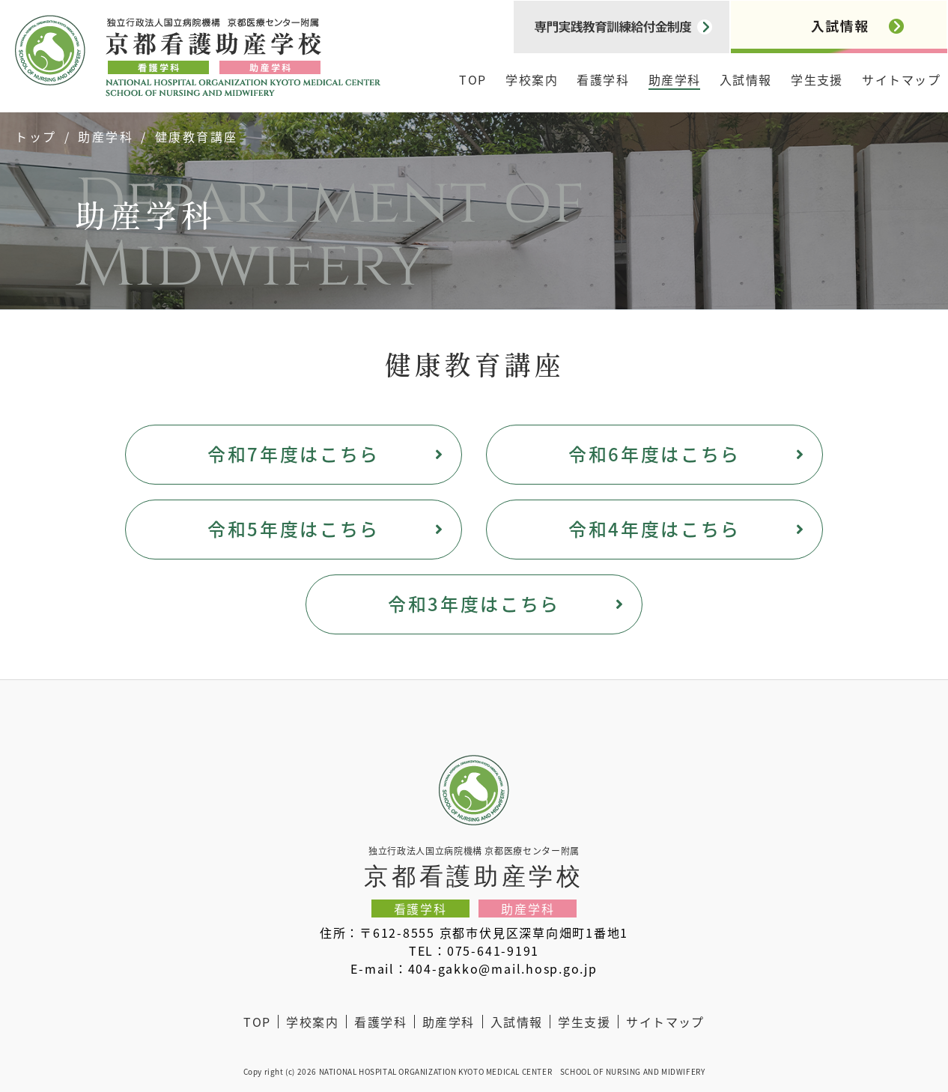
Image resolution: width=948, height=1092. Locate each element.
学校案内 (531, 79)
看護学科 (603, 79)
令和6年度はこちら (654, 453)
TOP (472, 79)
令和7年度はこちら (293, 453)
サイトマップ (901, 79)
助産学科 (674, 79)
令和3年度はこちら (474, 603)
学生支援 (817, 79)
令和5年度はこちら (293, 528)
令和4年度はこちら (654, 528)
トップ (36, 136)
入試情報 (746, 79)
